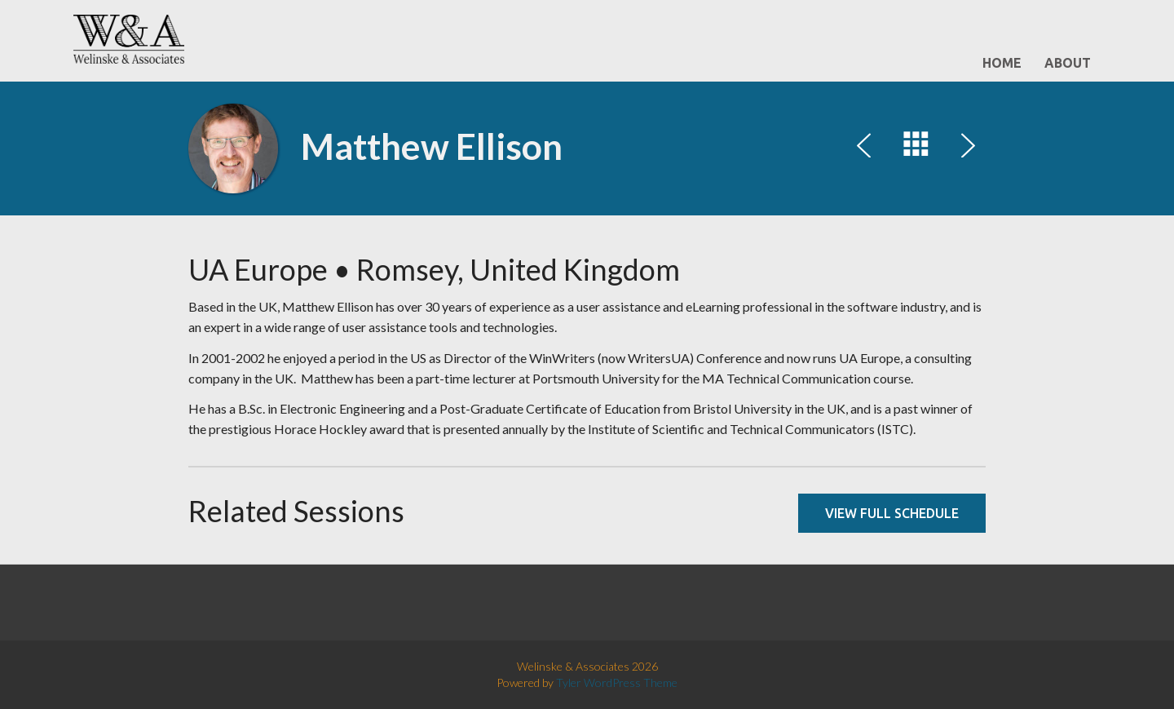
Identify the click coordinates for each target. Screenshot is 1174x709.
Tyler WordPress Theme (616, 682)
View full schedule (892, 513)
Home (1002, 62)
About (1067, 62)
